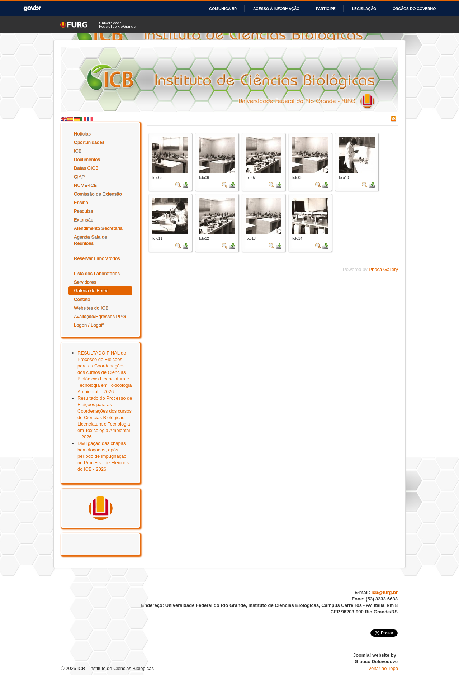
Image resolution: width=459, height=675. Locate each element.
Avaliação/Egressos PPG (100, 316)
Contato (82, 299)
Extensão (83, 219)
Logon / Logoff (89, 325)
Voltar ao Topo (383, 668)
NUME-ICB (85, 185)
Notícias (82, 133)
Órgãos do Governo (414, 8)
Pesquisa (83, 211)
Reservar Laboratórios (97, 258)
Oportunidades (89, 142)
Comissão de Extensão (98, 193)
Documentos (87, 159)
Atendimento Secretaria (98, 228)
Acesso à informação (276, 8)
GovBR (32, 8)
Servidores (85, 282)
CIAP (79, 176)
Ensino (81, 202)
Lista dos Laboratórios (97, 273)
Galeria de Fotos (91, 290)
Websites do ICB (91, 307)
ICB (78, 150)
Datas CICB (86, 168)
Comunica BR (223, 8)
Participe (326, 8)
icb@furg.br (385, 592)
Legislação (364, 8)
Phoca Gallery (383, 269)
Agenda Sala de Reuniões (90, 240)
